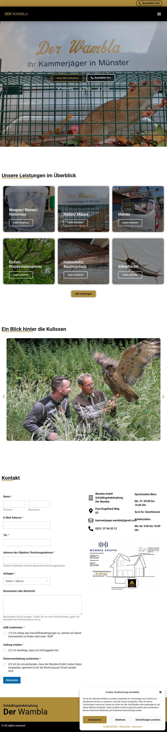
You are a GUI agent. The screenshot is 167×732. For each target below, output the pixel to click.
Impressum (137, 726)
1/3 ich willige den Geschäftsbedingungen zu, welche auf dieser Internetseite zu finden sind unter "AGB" (45, 634)
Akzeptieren (94, 719)
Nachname (34, 509)
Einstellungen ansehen (148, 719)
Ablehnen (120, 719)
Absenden (12, 680)
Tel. (6, 535)
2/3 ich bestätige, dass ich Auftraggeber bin (33, 650)
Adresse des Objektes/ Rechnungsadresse (29, 552)
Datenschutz (124, 726)
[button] (160, 692)
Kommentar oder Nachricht (19, 591)
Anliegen (9, 573)
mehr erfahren (21, 222)
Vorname (7, 509)
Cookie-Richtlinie (110, 726)
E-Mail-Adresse (13, 517)
